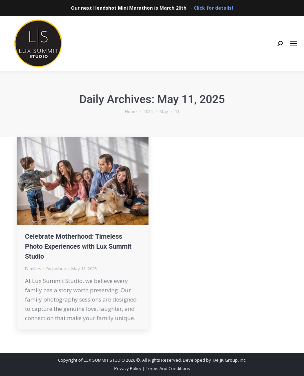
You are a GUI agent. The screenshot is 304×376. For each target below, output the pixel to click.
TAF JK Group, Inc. (229, 360)
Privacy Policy (128, 368)
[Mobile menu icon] (293, 44)
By (56, 269)
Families (33, 269)
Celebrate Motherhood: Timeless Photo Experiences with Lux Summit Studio (78, 246)
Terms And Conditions (168, 368)
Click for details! (213, 8)
